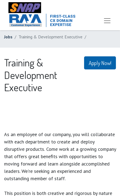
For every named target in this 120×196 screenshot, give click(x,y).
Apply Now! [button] (100, 62)
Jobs (8, 36)
